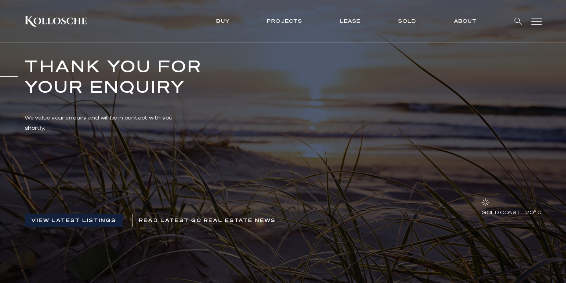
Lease (350, 21)
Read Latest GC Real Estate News (207, 220)
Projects (285, 21)
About (465, 21)
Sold (407, 21)
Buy (223, 21)
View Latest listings (73, 220)
